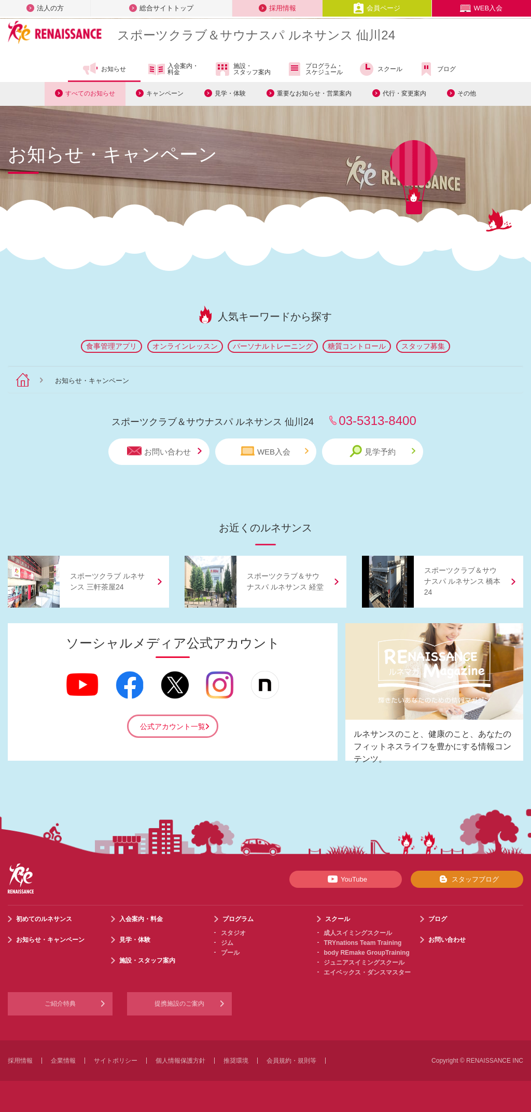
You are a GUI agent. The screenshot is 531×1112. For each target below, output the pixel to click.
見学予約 (382, 451)
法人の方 (45, 8)
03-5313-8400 (377, 421)
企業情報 (63, 1060)
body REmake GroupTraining (366, 952)
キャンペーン (165, 93)
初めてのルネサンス (44, 919)
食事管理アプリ (111, 346)
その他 (466, 93)
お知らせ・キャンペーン (50, 939)
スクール (380, 69)
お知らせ (104, 69)
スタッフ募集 (423, 346)
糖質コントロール (357, 346)
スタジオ (233, 933)
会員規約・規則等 (291, 1060)
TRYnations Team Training (362, 942)
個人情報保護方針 (180, 1060)
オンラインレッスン (185, 346)
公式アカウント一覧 (172, 726)
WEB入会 (481, 8)
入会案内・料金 (173, 69)
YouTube (345, 879)
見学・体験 (230, 93)
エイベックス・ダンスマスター (367, 972)
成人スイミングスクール (358, 933)
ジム (227, 942)
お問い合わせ (164, 451)
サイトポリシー (115, 1060)
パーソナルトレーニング (273, 346)
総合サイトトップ (161, 8)
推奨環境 (235, 1060)
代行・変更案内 (404, 93)
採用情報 (277, 8)
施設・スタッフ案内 (242, 69)
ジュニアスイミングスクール (364, 962)
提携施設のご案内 (179, 1003)
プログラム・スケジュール (314, 69)
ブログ (437, 69)
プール (230, 952)
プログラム (238, 919)
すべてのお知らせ (90, 93)
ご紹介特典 (60, 1003)
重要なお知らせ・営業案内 (314, 93)
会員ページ (376, 8)
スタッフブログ (467, 879)
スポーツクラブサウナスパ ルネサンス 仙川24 (256, 35)
